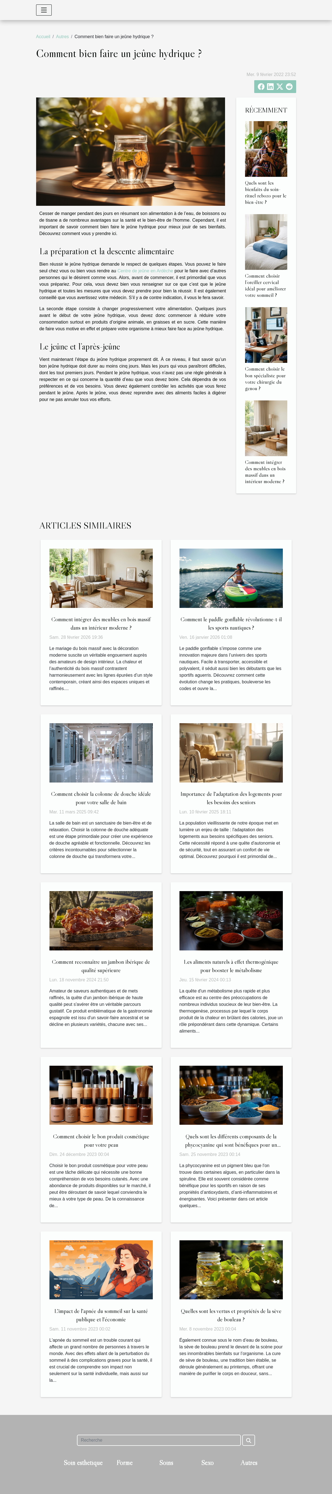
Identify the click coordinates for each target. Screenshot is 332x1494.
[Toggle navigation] (44, 10)
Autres (62, 36)
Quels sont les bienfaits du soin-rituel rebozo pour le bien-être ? (265, 192)
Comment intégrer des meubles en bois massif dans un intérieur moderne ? (265, 472)
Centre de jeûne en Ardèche (145, 270)
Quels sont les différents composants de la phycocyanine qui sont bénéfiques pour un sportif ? (231, 1145)
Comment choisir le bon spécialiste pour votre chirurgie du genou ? (265, 378)
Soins (166, 1463)
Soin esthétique (83, 1463)
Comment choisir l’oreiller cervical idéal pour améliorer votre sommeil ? (265, 285)
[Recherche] (159, 1440)
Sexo (207, 1463)
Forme (124, 1463)
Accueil (43, 36)
